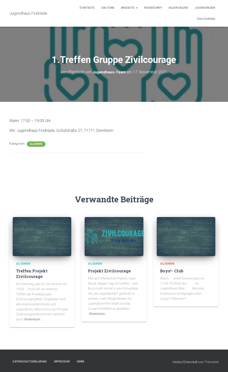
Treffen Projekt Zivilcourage (32, 273)
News (80, 361)
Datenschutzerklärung (30, 361)
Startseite (87, 7)
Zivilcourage (206, 18)
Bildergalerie (178, 7)
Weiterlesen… (33, 319)
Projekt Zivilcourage (109, 270)
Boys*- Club (171, 270)
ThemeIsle (211, 362)
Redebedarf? (153, 7)
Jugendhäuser (205, 7)
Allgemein (36, 144)
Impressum (62, 361)
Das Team (107, 7)
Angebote (129, 7)
